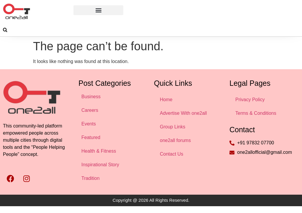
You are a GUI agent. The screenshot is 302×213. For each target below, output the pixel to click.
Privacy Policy (250, 99)
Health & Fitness (98, 151)
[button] (98, 10)
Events (88, 123)
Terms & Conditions (255, 113)
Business (91, 96)
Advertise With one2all (183, 113)
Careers (89, 110)
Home (166, 99)
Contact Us (171, 153)
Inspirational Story (100, 164)
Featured (90, 137)
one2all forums (175, 140)
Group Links (172, 126)
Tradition (90, 178)
